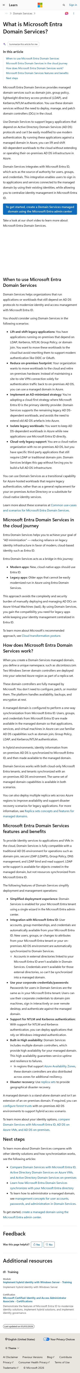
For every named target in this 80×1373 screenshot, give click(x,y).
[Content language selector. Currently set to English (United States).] (20, 1339)
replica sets (48, 1082)
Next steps (12, 78)
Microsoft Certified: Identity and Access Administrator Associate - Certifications (34, 1299)
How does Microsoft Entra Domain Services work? (34, 68)
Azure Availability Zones (59, 1066)
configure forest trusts (17, 1106)
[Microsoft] (40, 5)
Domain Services (22, 13)
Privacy (7, 1362)
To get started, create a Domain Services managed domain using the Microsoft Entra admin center (40, 209)
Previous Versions (32, 1357)
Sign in (73, 5)
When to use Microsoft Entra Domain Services (32, 58)
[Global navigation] (3, 5)
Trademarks (9, 1367)
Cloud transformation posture (41, 636)
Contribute (65, 1357)
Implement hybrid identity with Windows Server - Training (37, 1282)
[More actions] (73, 13)
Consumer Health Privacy (33, 1362)
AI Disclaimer (10, 1357)
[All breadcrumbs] (6, 13)
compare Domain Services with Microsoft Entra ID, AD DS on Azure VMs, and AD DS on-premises (36, 1124)
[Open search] (64, 5)
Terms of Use (62, 1362)
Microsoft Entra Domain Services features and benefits (37, 73)
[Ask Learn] (66, 13)
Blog (49, 1357)
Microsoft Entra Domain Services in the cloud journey (36, 63)
